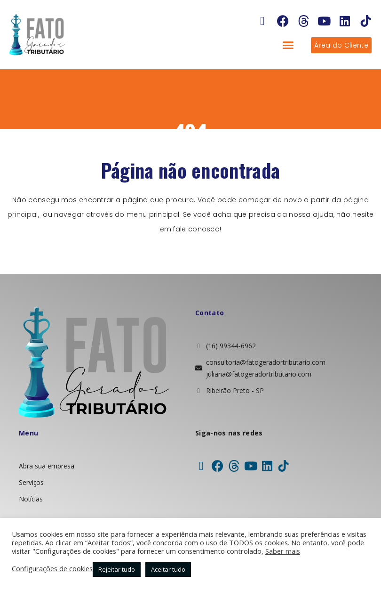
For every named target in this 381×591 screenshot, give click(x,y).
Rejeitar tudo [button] (116, 569)
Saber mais (282, 551)
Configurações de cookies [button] (52, 568)
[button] (288, 45)
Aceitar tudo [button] (168, 569)
